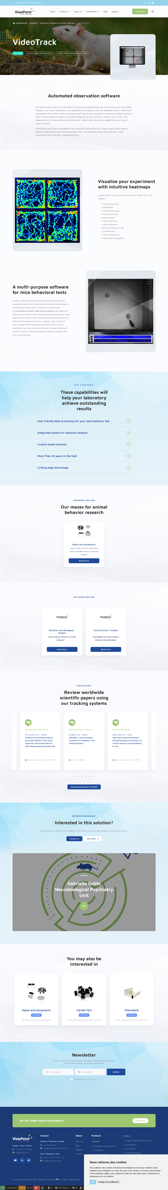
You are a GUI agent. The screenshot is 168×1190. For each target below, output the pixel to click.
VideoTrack (83, 23)
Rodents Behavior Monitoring (58, 23)
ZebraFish (96, 1141)
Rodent (34, 23)
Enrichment (129, 1149)
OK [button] (93, 1182)
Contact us (140, 11)
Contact (79, 1154)
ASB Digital (74, 1179)
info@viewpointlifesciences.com (55, 1148)
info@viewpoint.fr (22, 1153)
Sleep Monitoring (131, 1153)
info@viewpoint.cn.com (52, 1161)
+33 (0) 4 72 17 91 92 (24, 1149)
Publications (92, 11)
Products (64, 11)
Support (115, 11)
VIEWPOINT (20, 23)
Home (52, 11)
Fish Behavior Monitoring (103, 1146)
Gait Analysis (130, 1145)
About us (78, 11)
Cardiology (97, 1150)
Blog (105, 11)
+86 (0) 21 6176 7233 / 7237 (54, 1157)
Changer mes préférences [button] (108, 1182)
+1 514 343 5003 (49, 1145)
